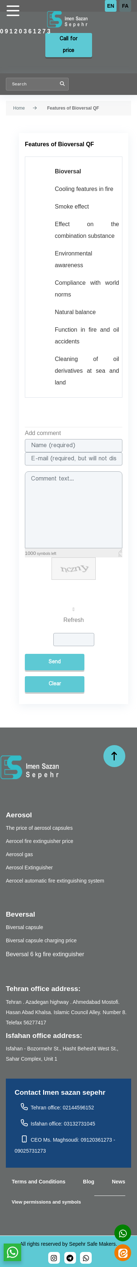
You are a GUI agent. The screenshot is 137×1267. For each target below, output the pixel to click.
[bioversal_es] (54, 1258)
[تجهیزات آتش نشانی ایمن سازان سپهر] (80, 20)
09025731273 (30, 1151)
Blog (88, 1182)
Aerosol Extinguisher (29, 867)
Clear (55, 684)
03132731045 (79, 1124)
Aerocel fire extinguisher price (39, 841)
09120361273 (26, 31)
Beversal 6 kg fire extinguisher (45, 954)
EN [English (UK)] (110, 6)
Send (55, 662)
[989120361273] (86, 1258)
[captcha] (73, 639)
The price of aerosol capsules (39, 828)
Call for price (68, 45)
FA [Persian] (125, 6)
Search (62, 84)
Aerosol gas (19, 854)
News (118, 1182)
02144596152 (78, 1108)
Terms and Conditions (38, 1182)
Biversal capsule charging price (41, 940)
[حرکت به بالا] (114, 756)
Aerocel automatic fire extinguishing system (55, 881)
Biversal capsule (24, 927)
